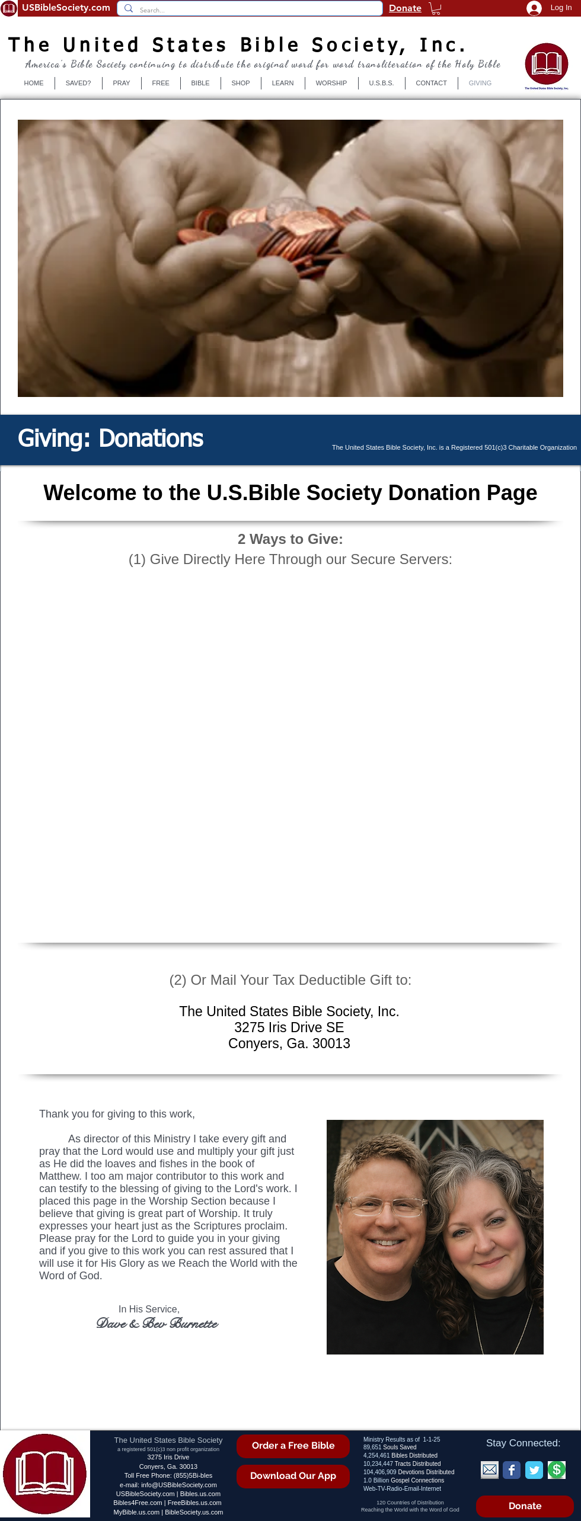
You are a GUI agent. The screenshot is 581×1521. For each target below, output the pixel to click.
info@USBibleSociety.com (179, 1484)
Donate (405, 8)
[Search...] (248, 10)
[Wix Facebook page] (512, 1470)
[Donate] (525, 1506)
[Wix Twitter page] (534, 1470)
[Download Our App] (293, 1476)
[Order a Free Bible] (293, 1446)
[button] (436, 8)
